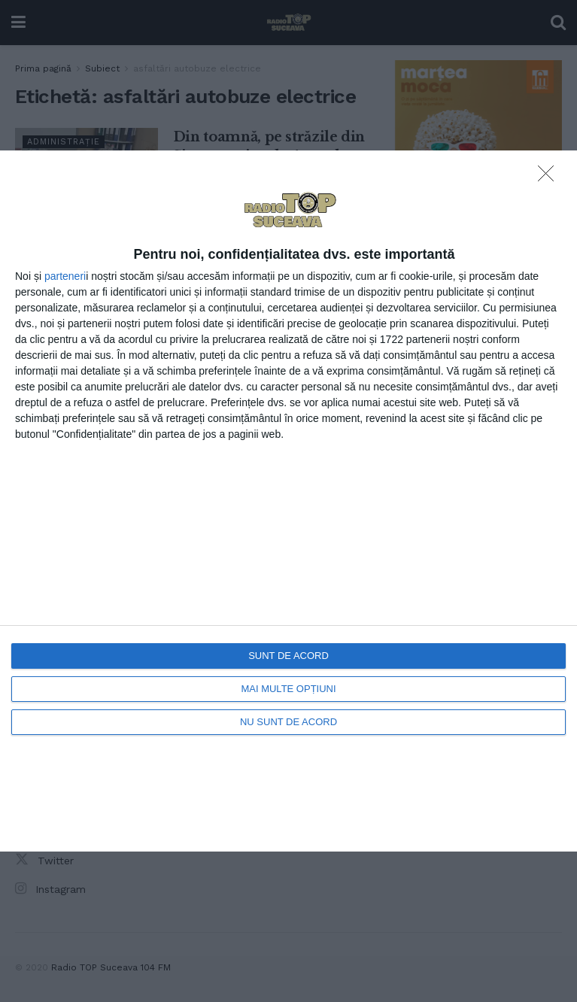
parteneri (65, 276)
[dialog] (288, 501)
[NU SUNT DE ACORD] (550, 177)
